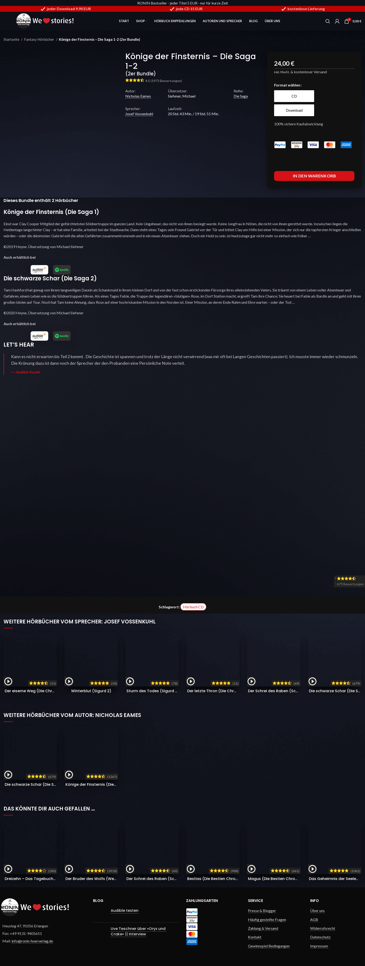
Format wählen (287, 85)
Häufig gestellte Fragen (267, 919)
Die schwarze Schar (36, 784)
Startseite (12, 39)
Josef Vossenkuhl (139, 113)
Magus (279, 878)
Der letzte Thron (230, 691)
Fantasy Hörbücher (39, 39)
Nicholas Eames (138, 96)
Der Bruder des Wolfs (98, 878)
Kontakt (254, 937)
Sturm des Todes (152, 691)
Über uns (317, 910)
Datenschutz (320, 937)
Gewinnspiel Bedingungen (269, 946)
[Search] (328, 21)
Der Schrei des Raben (289, 691)
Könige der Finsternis (97, 784)
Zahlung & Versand (263, 928)
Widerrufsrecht (322, 928)
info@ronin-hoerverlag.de (32, 941)
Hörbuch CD (193, 607)
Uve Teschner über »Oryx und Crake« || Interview (138, 931)
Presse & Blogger (262, 910)
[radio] (294, 96)
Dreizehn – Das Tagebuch (40, 878)
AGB (314, 919)
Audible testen (124, 910)
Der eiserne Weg (49, 691)
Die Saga (241, 96)
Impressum (319, 946)
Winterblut (91, 691)
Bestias (218, 878)
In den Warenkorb (314, 175)
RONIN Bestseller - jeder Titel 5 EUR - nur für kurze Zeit (182, 3)
